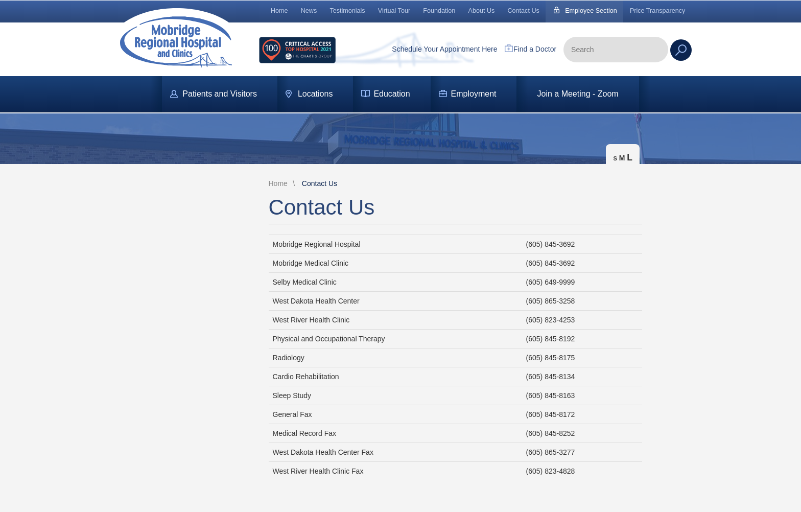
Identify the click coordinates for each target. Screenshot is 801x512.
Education (391, 93)
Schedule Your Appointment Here (444, 49)
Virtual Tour (394, 10)
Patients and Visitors (219, 93)
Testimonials (347, 10)
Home (279, 10)
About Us (481, 10)
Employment (474, 93)
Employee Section (591, 10)
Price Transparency (658, 10)
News (309, 10)
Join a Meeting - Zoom (577, 93)
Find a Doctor (534, 49)
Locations (315, 93)
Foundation (439, 10)
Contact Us (523, 10)
